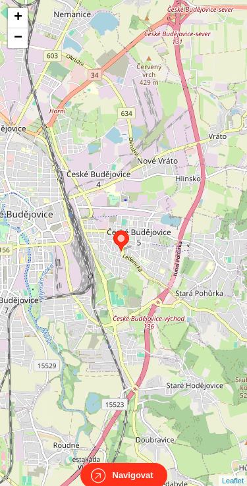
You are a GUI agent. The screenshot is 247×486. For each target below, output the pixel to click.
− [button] (18, 38)
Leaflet (233, 469)
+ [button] (18, 18)
